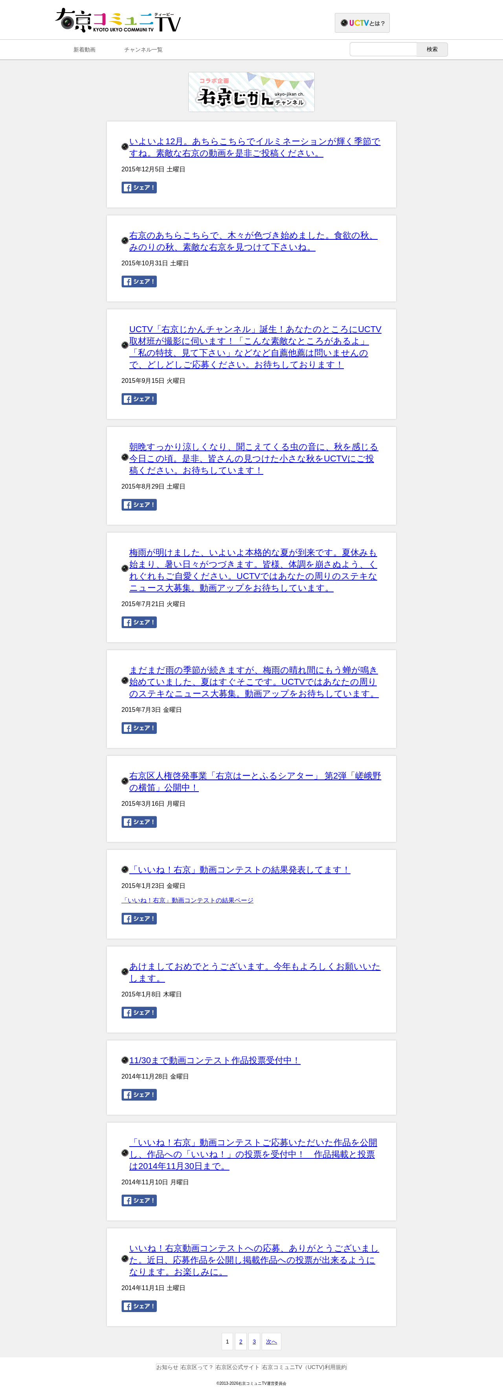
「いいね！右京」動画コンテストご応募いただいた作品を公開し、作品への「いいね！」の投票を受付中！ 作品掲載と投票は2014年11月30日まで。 (253, 1154)
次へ (271, 1341)
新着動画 (84, 49)
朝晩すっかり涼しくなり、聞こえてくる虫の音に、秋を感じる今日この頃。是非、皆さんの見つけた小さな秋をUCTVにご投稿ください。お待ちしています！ (253, 458)
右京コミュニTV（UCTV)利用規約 (304, 1367)
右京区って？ (197, 1367)
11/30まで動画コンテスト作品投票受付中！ (215, 1060)
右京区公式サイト (238, 1367)
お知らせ (167, 1367)
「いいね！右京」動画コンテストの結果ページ (187, 900)
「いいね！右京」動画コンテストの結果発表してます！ (240, 870)
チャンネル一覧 (143, 49)
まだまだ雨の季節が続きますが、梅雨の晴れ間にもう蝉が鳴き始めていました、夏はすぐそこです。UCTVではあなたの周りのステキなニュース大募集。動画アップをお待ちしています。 (254, 681)
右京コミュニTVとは (389, 23)
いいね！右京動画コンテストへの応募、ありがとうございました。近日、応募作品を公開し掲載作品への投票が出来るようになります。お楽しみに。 (254, 1260)
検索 (432, 49)
